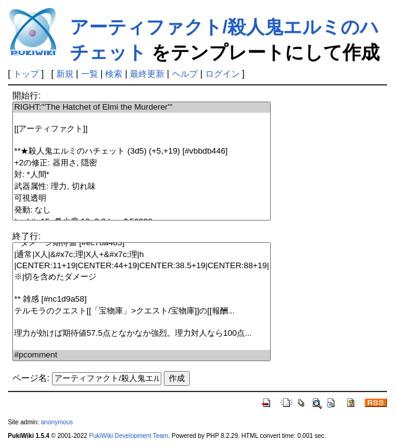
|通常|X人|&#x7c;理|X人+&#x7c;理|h (141, 255)
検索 (113, 74)
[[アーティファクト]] (141, 129)
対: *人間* (141, 175)
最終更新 (147, 74)
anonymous (57, 422)
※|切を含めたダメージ (141, 277)
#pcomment (141, 355)
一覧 (89, 74)
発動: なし (141, 210)
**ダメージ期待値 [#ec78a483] (141, 243)
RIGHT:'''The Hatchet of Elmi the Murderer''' (141, 107)
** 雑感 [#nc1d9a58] (141, 299)
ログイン (222, 74)
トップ (26, 74)
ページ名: (30, 378)
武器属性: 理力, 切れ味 (141, 187)
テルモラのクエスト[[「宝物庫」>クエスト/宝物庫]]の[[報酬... (141, 311)
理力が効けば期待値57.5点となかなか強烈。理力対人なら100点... (141, 333)
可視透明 (141, 198)
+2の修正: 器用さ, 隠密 (141, 163)
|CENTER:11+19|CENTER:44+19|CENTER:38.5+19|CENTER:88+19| (141, 266)
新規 (65, 74)
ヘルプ (185, 74)
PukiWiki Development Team (128, 435)
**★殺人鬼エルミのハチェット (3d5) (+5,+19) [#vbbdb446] (141, 151)
